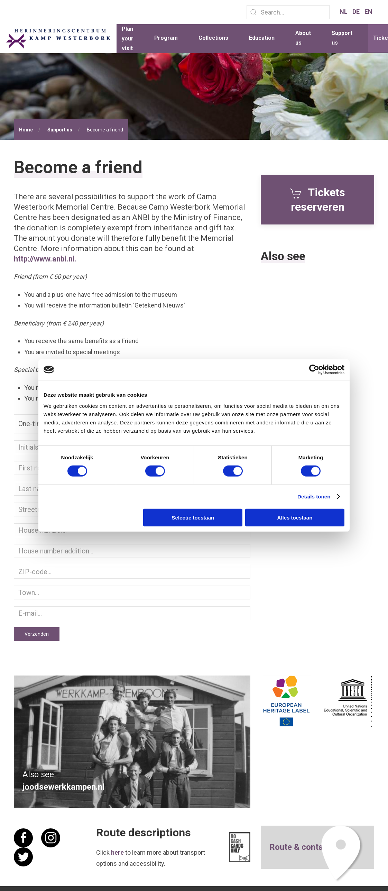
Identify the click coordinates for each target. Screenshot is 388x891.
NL (344, 11)
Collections (213, 38)
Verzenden (37, 634)
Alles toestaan (295, 517)
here (117, 852)
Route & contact (300, 847)
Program (166, 38)
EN (368, 11)
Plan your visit (127, 39)
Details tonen (313, 496)
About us (303, 38)
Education (262, 38)
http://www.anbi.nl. (45, 259)
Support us (342, 38)
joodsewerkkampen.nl (63, 786)
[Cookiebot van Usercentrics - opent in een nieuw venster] (314, 370)
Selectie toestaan (193, 517)
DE (356, 11)
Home (26, 129)
